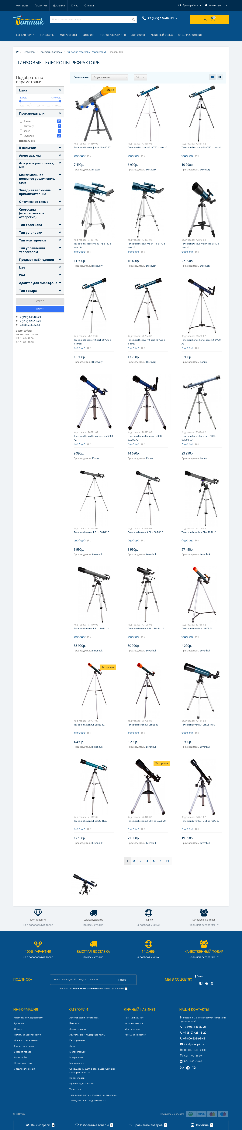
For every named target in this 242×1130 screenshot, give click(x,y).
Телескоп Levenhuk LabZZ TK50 (198, 724)
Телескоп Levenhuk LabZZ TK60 (90, 820)
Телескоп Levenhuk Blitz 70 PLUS (199, 532)
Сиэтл (199, 976)
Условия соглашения (26, 1040)
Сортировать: (81, 77)
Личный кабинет (134, 1017)
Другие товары (77, 1029)
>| (167, 861)
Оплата (72, 5)
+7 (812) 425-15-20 (29, 321)
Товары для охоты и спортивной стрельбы (92, 1094)
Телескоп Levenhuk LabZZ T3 (143, 724)
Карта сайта (20, 1057)
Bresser (96, 169)
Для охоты (138, 35)
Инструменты (77, 1040)
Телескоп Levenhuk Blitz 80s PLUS (146, 628)
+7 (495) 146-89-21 (29, 317)
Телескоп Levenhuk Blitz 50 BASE (91, 532)
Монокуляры (76, 1063)
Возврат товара (22, 1051)
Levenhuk (97, 554)
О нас (56, 5)
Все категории (25, 35)
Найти (40, 309)
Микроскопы (68, 35)
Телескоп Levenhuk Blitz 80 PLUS (91, 628)
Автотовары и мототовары (84, 1017)
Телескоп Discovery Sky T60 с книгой (201, 147)
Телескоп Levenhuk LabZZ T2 (89, 724)
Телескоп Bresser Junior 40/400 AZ (92, 147)
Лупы (72, 1046)
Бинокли (89, 35)
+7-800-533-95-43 (29, 325)
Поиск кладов (77, 1077)
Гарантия (22, 5)
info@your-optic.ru (192, 1044)
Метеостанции (77, 1051)
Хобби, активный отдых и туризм (87, 1100)
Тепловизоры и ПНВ (113, 35)
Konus (203, 362)
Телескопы (47, 35)
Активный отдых (162, 35)
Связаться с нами (24, 1046)
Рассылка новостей (135, 1034)
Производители (23, 1063)
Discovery (151, 169)
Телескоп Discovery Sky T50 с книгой (148, 147)
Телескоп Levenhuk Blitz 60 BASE (145, 532)
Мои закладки (132, 1029)
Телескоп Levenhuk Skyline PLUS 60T (201, 820)
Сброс (40, 301)
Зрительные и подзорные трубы (87, 1034)
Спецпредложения (190, 35)
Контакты (89, 5)
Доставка (40, 5)
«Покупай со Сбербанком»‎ (28, 1017)
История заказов (134, 1023)
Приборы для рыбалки (81, 1083)
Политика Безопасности (27, 1034)
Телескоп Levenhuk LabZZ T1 (197, 628)
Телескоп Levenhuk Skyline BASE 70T (147, 820)
